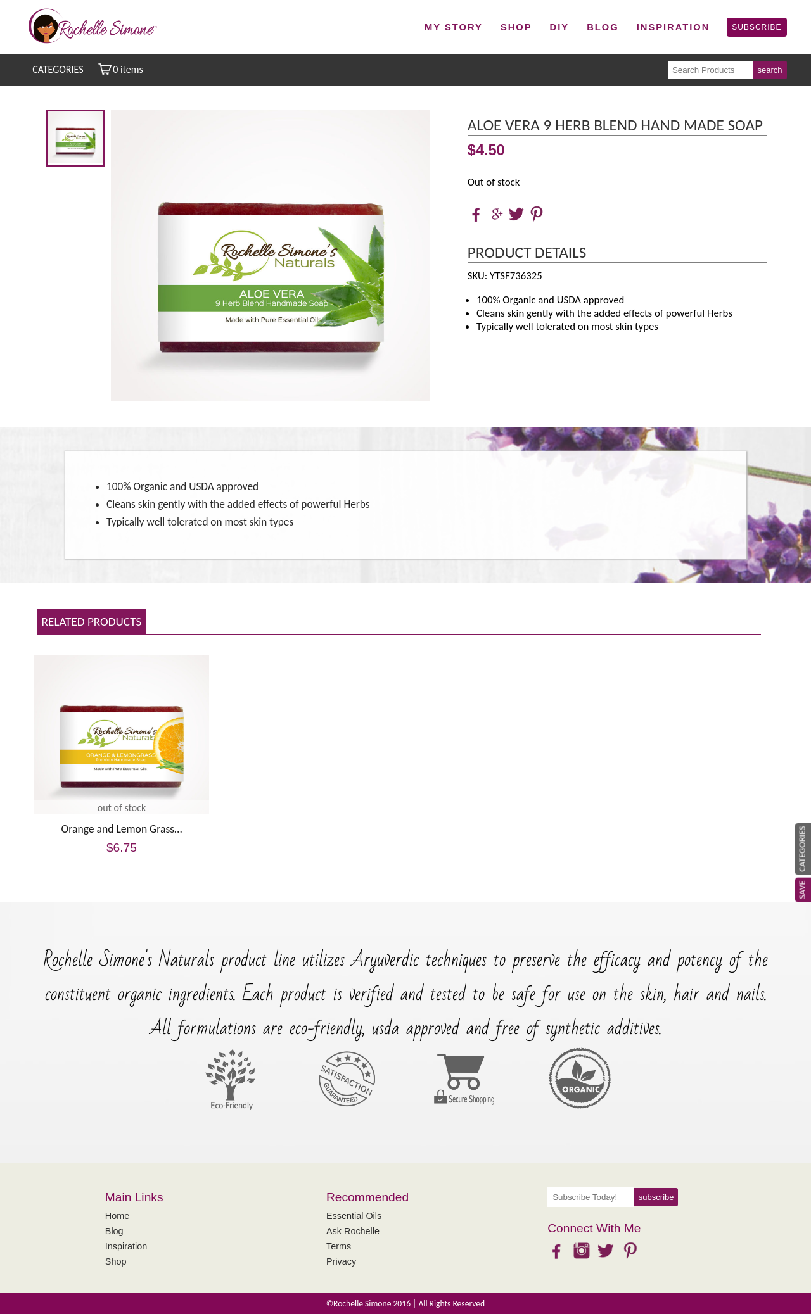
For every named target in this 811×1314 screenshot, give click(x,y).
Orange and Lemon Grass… (121, 829)
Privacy (341, 1261)
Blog (603, 27)
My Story (454, 27)
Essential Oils (353, 1216)
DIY (560, 27)
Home (117, 1216)
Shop (516, 27)
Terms (338, 1246)
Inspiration (673, 27)
